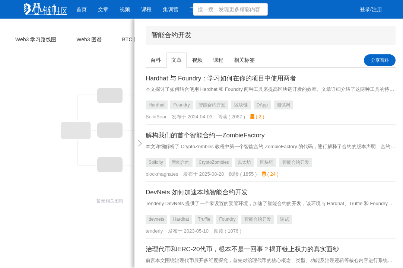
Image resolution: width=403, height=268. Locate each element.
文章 (103, 9)
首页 (81, 9)
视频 (125, 9)
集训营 (170, 9)
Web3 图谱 (89, 39)
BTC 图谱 (133, 39)
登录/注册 (371, 9)
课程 (146, 9)
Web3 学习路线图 (35, 39)
